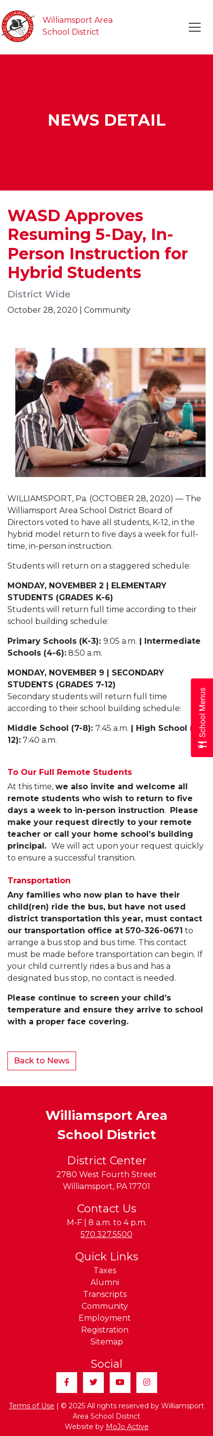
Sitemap (106, 1341)
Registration (104, 1330)
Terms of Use (31, 1405)
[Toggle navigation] (195, 27)
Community (105, 1306)
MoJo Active (127, 1426)
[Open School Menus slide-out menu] (202, 718)
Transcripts (105, 1294)
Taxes (104, 1270)
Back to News (42, 1060)
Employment (105, 1318)
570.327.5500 (106, 1234)
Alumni (104, 1282)
